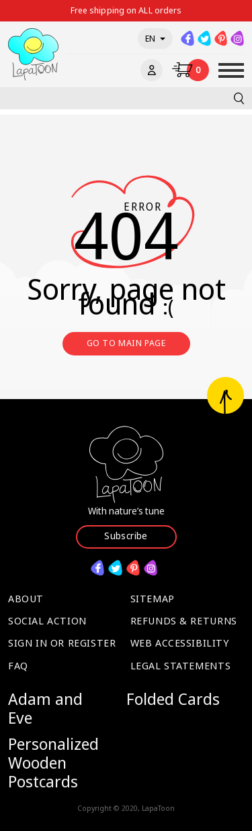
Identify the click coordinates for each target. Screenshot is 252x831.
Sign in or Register (62, 642)
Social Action (47, 620)
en (155, 38)
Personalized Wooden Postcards (53, 762)
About (26, 598)
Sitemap (152, 598)
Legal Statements (180, 665)
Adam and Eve (45, 707)
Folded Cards (173, 698)
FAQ (18, 665)
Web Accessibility (179, 642)
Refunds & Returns (183, 620)
